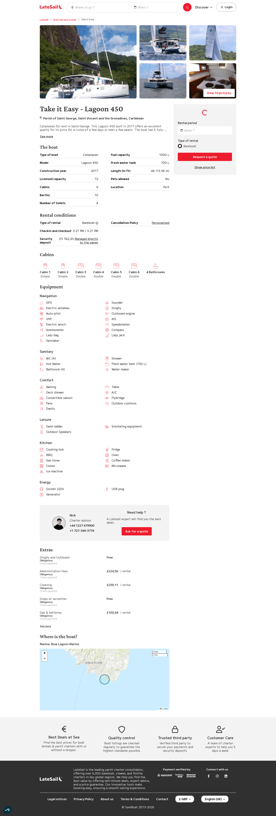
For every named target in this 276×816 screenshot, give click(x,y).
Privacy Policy (83, 799)
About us (107, 799)
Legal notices (57, 799)
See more (45, 626)
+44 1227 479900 (82, 525)
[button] (204, 7)
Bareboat (189, 146)
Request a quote (205, 157)
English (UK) (214, 799)
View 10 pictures (219, 93)
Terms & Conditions (135, 799)
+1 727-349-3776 (82, 530)
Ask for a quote (136, 531)
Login (226, 7)
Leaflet (163, 709)
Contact (162, 799)
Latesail (44, 19)
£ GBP (183, 799)
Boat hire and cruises (64, 19)
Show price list (205, 167)
